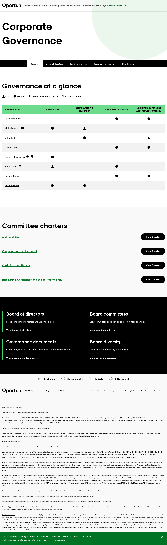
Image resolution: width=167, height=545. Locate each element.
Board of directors (54, 68)
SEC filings (101, 5)
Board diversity (129, 68)
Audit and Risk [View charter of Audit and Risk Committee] (10, 241)
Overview (28, 5)
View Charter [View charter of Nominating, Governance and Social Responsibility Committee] (153, 283)
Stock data (88, 5)
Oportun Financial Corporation (43, 395)
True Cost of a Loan (8, 519)
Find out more (58, 540)
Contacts (98, 383)
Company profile (75, 383)
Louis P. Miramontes (15, 160)
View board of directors (18, 334)
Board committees (78, 68)
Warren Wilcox (12, 189)
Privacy (119, 395)
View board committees (102, 334)
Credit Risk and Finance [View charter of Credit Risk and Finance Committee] (16, 269)
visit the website (68, 427)
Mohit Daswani (12, 132)
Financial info (73, 5)
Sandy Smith (11, 170)
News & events (40, 5)
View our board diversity (103, 362)
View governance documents (22, 362)
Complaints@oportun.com (15, 424)
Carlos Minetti (12, 151)
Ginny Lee (10, 141)
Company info (57, 5)
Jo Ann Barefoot (13, 122)
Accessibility (109, 395)
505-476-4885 (56, 427)
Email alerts (49, 383)
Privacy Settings (131, 395)
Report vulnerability (148, 395)
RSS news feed (122, 383)
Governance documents (104, 68)
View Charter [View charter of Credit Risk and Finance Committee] (153, 269)
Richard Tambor (12, 179)
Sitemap (162, 395)
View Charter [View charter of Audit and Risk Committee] (153, 240)
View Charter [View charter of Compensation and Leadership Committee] (153, 255)
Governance (115, 5)
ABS (125, 5)
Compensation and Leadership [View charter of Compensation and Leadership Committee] (20, 255)
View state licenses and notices (12, 411)
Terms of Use (96, 395)
